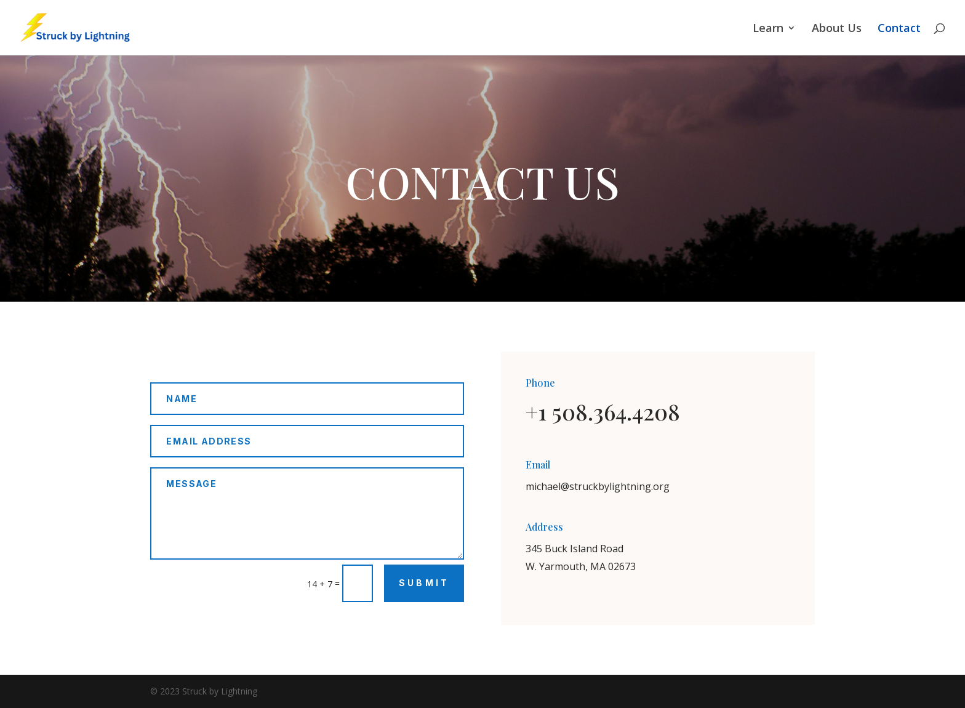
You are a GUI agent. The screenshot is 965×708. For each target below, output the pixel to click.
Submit (424, 582)
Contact (899, 29)
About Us (837, 29)
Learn (768, 29)
